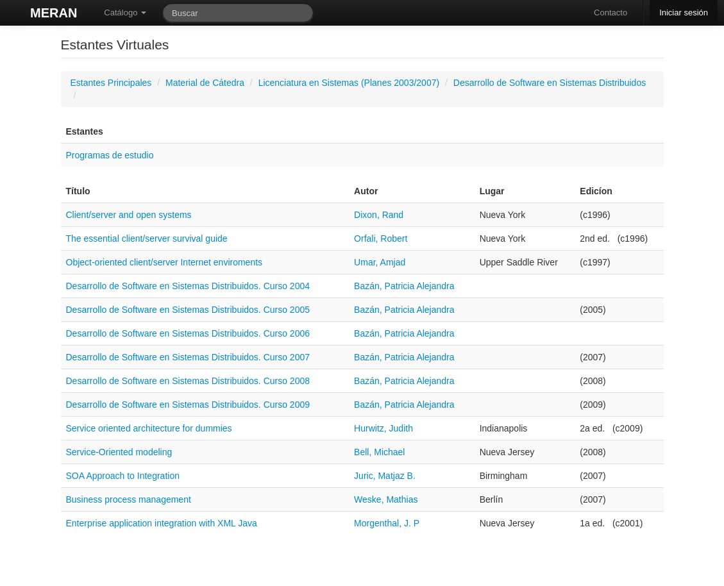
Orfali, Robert (380, 238)
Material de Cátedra (204, 83)
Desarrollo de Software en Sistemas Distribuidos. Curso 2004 (188, 286)
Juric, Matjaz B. (385, 476)
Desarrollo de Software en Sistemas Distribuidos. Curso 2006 (188, 333)
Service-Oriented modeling (119, 452)
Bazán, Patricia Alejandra (404, 286)
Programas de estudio (110, 155)
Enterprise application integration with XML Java (161, 523)
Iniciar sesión (683, 12)
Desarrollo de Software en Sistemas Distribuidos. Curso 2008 (188, 381)
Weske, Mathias (385, 499)
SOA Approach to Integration (123, 476)
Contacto (610, 12)
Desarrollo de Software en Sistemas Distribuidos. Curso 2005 (188, 310)
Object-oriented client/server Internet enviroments (164, 262)
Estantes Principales (111, 83)
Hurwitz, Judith (383, 428)
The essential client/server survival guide (147, 238)
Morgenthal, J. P (386, 523)
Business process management (128, 499)
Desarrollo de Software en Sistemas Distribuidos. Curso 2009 (188, 404)
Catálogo (125, 12)
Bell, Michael (379, 452)
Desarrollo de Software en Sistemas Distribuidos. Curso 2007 (188, 357)
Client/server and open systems (129, 215)
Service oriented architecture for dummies (149, 428)
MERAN (53, 13)
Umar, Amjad (379, 262)
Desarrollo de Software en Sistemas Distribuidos (549, 83)
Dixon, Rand (378, 215)
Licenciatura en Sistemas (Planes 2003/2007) (349, 83)
